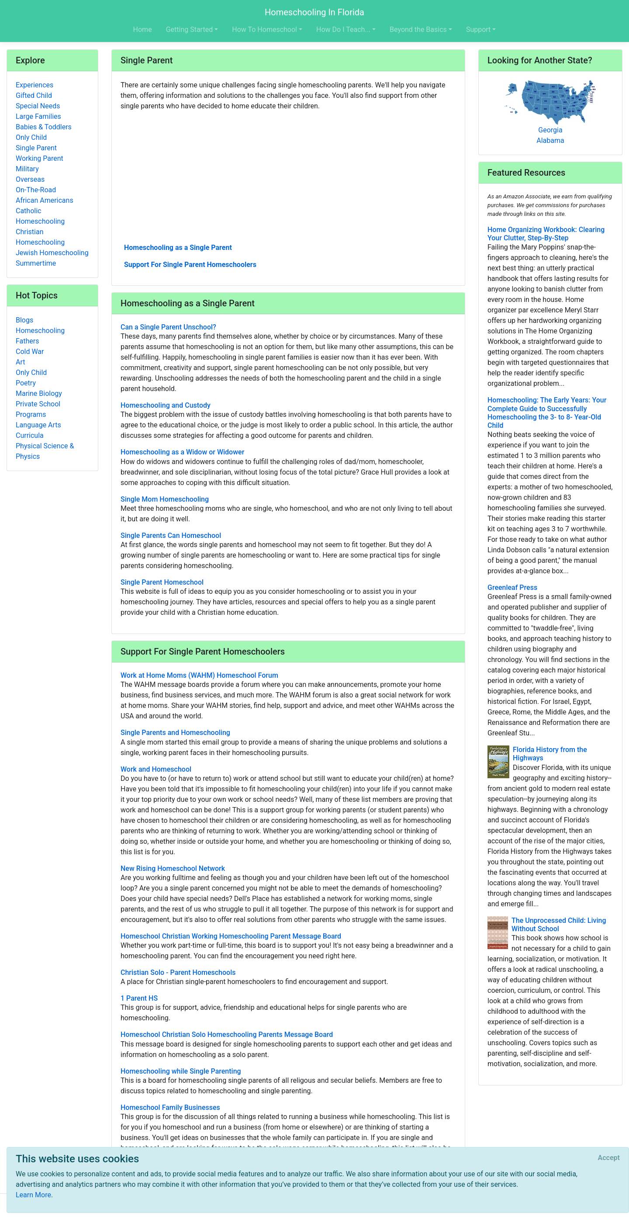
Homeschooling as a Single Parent (178, 247)
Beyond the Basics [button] (418, 29)
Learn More (33, 1195)
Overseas (30, 179)
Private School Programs (38, 409)
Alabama (550, 140)
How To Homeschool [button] (264, 29)
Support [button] (478, 29)
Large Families (38, 116)
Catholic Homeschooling (40, 216)
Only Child (31, 137)
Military (27, 169)
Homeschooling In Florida (314, 12)
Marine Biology (39, 393)
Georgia (550, 130)
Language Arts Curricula (38, 430)
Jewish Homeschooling (52, 253)
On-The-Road (36, 190)
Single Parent (36, 148)
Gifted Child (34, 95)
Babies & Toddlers (44, 127)
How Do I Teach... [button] (343, 29)
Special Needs (38, 106)
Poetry (26, 383)
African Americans (44, 200)
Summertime (36, 263)
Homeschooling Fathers (40, 335)
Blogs (24, 320)
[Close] (609, 1157)
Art (20, 362)
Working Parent (39, 158)
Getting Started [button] (189, 29)
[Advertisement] (288, 176)
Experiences (34, 85)
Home (142, 29)
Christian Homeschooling (40, 237)
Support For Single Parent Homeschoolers (190, 264)
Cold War (30, 351)
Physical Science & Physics (45, 451)
